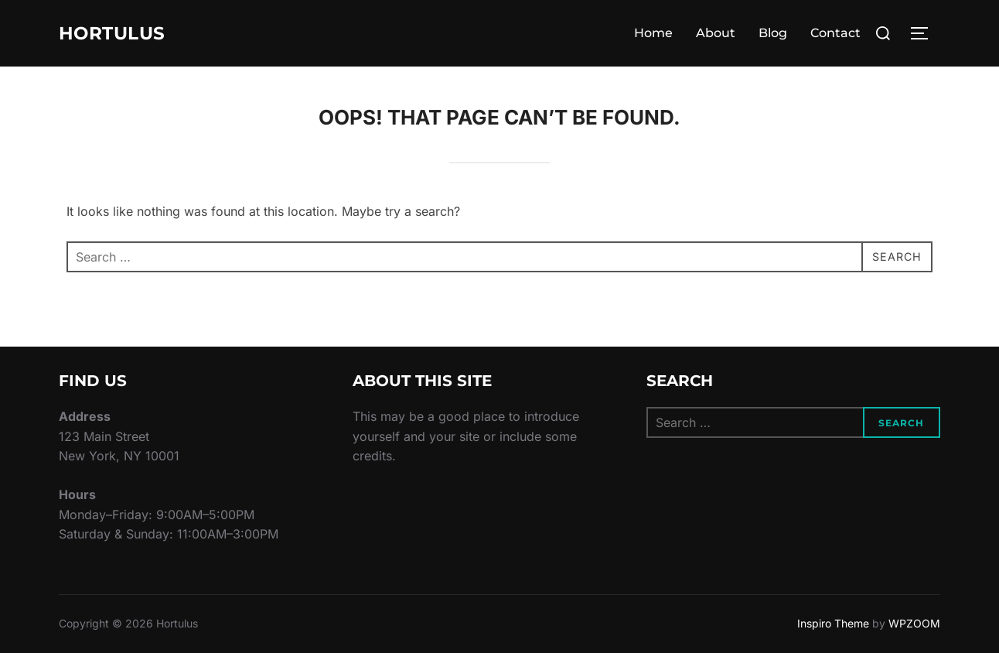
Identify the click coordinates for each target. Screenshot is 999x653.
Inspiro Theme (833, 623)
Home (653, 33)
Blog (773, 33)
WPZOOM (914, 623)
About (715, 33)
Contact (835, 33)
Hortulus (120, 33)
